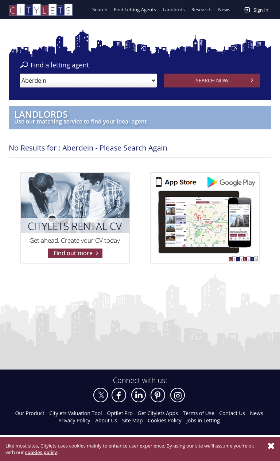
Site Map (132, 420)
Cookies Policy (164, 420)
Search (99, 9)
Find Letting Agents (135, 9)
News (224, 9)
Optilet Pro (120, 413)
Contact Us (232, 413)
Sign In (256, 9)
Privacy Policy (74, 420)
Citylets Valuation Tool (75, 413)
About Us (106, 420)
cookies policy (41, 452)
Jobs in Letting (203, 420)
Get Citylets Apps (157, 413)
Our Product (29, 413)
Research (201, 9)
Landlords (174, 9)
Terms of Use (198, 413)
